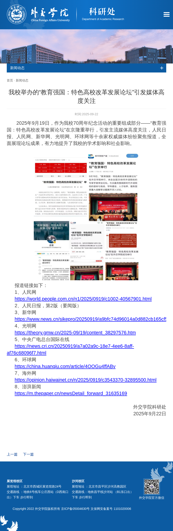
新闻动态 (22, 80)
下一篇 (28, 454)
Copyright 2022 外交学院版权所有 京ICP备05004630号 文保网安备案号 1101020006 (72, 509)
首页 (10, 80)
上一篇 (12, 454)
